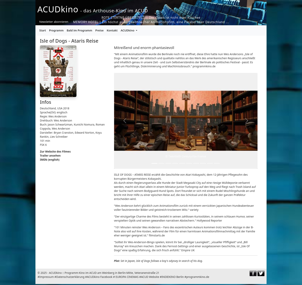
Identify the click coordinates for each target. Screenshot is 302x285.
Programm (56, 30)
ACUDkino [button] (128, 30)
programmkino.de (197, 277)
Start (42, 30)
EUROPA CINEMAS (127, 277)
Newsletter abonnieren (53, 22)
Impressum (46, 277)
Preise (99, 30)
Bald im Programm (79, 30)
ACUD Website (150, 277)
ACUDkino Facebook (99, 277)
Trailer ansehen (50, 155)
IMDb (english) (50, 159)
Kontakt (112, 30)
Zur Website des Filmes (55, 151)
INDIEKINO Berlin (173, 277)
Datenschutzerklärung (70, 277)
